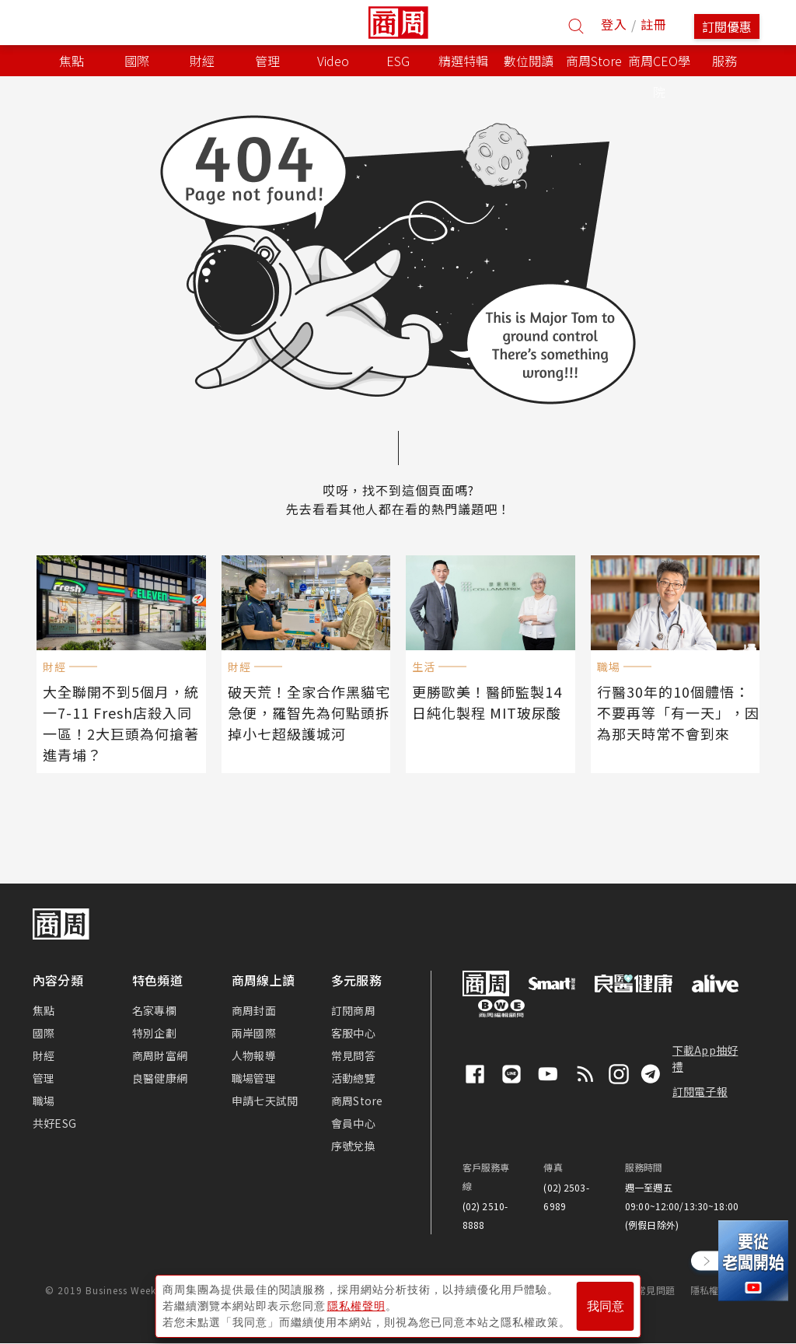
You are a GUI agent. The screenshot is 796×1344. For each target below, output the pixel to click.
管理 (43, 1078)
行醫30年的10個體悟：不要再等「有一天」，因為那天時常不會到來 (678, 712)
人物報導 (254, 1055)
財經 (43, 1055)
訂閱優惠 (727, 26)
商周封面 (254, 1010)
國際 (43, 1033)
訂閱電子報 (700, 1091)
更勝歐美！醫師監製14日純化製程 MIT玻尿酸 (487, 702)
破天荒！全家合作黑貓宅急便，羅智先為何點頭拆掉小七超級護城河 (309, 712)
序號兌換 (353, 1145)
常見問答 (353, 1055)
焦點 (43, 1010)
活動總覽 (353, 1078)
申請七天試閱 (265, 1100)
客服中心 (353, 1033)
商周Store (594, 60)
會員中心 (353, 1123)
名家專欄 (154, 1010)
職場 (43, 1100)
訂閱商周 (353, 1010)
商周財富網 (159, 1055)
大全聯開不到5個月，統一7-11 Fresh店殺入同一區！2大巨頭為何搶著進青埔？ (121, 723)
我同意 (605, 1306)
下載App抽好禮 (705, 1058)
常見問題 (656, 1290)
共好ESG (54, 1123)
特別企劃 (154, 1033)
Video (333, 60)
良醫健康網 (159, 1078)
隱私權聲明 (714, 1290)
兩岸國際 (254, 1033)
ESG (398, 60)
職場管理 (254, 1078)
